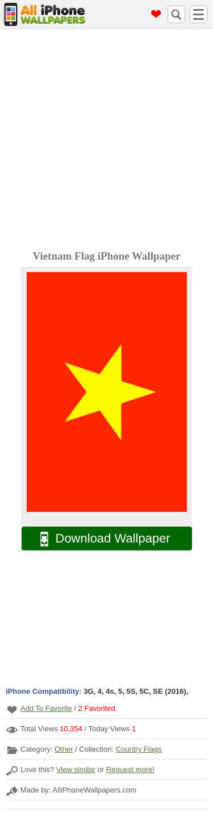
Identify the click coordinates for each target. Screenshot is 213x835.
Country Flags (139, 749)
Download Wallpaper (99, 538)
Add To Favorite (46, 708)
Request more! (130, 769)
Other (64, 749)
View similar (75, 769)
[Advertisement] (106, 141)
